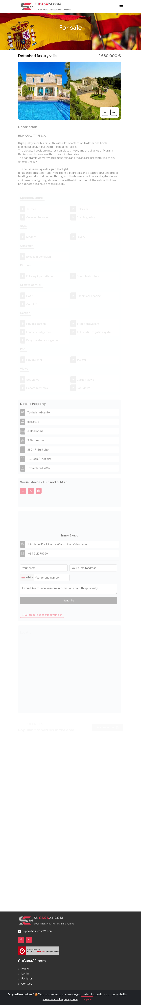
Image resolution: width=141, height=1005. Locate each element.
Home (25, 968)
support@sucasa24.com (35, 931)
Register (26, 978)
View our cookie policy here (60, 999)
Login (25, 973)
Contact (26, 983)
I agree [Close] (87, 999)
